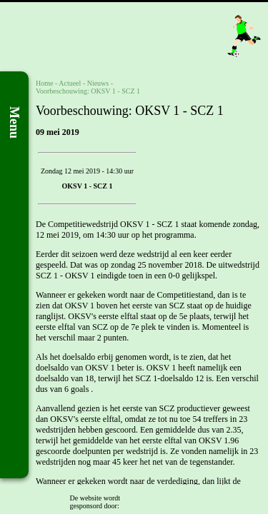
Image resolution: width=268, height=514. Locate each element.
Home (44, 83)
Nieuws (98, 83)
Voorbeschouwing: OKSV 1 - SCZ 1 (88, 91)
